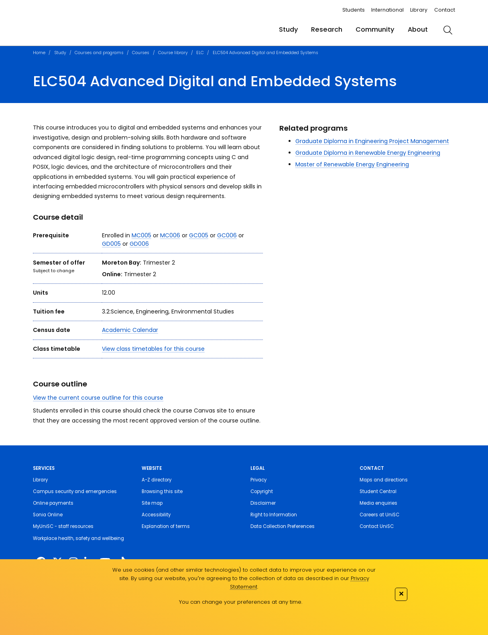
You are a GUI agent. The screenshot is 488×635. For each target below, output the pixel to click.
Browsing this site (162, 491)
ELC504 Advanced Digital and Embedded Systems (265, 53)
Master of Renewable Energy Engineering (352, 164)
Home (39, 53)
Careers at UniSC (379, 515)
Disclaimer (263, 503)
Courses (140, 53)
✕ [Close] (401, 593)
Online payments (53, 503)
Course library (173, 53)
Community (375, 29)
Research (326, 29)
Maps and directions (384, 480)
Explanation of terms (166, 526)
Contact (444, 9)
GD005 (111, 244)
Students (353, 9)
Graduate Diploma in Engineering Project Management (372, 141)
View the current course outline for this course (98, 398)
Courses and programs (99, 53)
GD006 (139, 244)
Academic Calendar (130, 330)
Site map (152, 503)
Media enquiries (378, 503)
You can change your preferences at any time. (240, 602)
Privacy (258, 480)
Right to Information (273, 515)
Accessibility (156, 515)
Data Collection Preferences (282, 526)
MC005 (141, 235)
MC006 (170, 235)
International (387, 9)
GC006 (227, 235)
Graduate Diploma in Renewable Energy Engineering (367, 153)
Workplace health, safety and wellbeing (78, 538)
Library (418, 9)
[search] (448, 30)
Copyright (261, 491)
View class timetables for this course (153, 349)
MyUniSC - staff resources (63, 526)
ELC (200, 53)
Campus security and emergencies (75, 491)
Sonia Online (48, 515)
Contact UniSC (377, 526)
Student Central (378, 491)
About (418, 29)
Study (288, 29)
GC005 (198, 235)
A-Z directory (156, 480)
